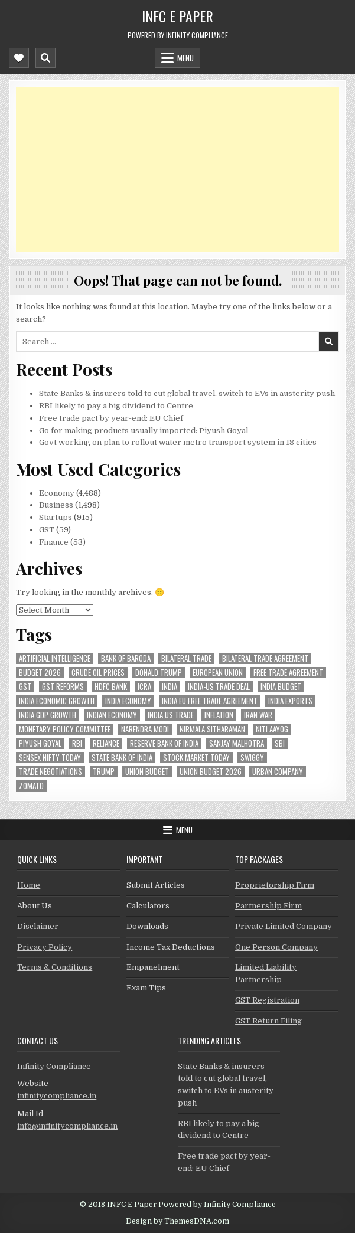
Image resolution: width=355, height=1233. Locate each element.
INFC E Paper (177, 16)
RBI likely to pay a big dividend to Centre (116, 405)
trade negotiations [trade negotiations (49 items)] (50, 771)
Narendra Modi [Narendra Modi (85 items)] (145, 729)
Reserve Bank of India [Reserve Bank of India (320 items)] (164, 743)
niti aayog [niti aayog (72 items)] (272, 729)
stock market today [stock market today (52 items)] (196, 757)
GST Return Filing (268, 1020)
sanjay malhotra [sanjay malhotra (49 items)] (236, 743)
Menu (185, 58)
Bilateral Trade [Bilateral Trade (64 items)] (186, 658)
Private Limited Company (283, 926)
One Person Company (276, 947)
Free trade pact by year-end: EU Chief (111, 418)
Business (56, 505)
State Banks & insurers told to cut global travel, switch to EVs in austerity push (187, 393)
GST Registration (267, 1000)
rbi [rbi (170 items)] (77, 743)
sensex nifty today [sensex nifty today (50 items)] (50, 757)
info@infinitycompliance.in (67, 1125)
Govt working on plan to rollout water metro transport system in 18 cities (178, 442)
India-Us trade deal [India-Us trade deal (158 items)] (219, 686)
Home (28, 885)
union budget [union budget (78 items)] (147, 771)
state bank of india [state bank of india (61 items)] (122, 757)
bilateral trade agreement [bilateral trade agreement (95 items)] (265, 658)
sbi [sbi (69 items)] (280, 743)
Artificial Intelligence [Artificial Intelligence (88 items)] (54, 658)
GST (46, 529)
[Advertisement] (177, 169)
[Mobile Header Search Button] (45, 58)
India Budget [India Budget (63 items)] (280, 686)
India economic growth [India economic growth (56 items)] (57, 701)
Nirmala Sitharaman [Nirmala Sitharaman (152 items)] (212, 729)
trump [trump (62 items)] (104, 771)
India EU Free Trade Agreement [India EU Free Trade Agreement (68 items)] (210, 701)
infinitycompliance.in (56, 1095)
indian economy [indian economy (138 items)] (112, 715)
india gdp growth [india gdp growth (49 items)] (47, 715)
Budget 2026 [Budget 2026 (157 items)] (40, 672)
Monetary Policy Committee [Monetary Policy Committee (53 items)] (64, 729)
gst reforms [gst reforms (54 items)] (63, 686)
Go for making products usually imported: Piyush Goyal (143, 430)
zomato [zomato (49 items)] (31, 786)
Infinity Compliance (54, 1066)
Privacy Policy (44, 947)
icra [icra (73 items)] (144, 686)
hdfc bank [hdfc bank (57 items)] (111, 686)
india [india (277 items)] (169, 686)
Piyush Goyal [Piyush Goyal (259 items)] (40, 743)
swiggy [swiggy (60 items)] (252, 757)
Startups (55, 517)
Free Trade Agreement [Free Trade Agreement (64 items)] (288, 672)
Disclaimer (37, 926)
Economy (56, 493)
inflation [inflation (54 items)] (218, 715)
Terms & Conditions (54, 967)
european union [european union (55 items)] (218, 672)
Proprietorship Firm (274, 885)
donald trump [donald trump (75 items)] (158, 672)
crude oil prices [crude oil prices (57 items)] (98, 672)
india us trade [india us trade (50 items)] (171, 715)
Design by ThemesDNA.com (177, 1221)
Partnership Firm (268, 905)
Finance (54, 542)
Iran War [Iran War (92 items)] (258, 715)
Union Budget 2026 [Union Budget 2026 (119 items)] (211, 771)
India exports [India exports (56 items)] (290, 701)
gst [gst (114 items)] (25, 686)
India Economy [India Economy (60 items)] (128, 701)
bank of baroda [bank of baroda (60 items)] (126, 658)
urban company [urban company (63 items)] (277, 771)
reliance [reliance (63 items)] (106, 743)
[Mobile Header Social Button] (19, 58)
